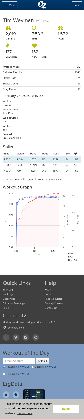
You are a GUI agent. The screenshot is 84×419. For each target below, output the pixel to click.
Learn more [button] (24, 413)
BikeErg (16, 374)
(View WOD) (22, 366)
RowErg (16, 367)
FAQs (48, 289)
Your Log (8, 289)
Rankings (8, 294)
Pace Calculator (53, 298)
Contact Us (51, 308)
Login (77, 5)
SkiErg (43, 367)
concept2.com (13, 327)
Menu (9, 6)
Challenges (9, 298)
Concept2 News (54, 303)
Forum (48, 294)
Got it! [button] (66, 408)
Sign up (42, 360)
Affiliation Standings (14, 303)
